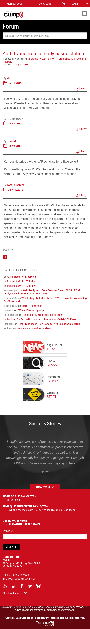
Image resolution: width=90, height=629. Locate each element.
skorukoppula (11, 290)
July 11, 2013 (22, 64)
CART (75, 3)
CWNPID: (8, 531)
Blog (5, 593)
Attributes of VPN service (21, 276)
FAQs (25, 593)
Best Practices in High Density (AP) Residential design (49, 324)
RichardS (9, 324)
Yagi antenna (12, 499)
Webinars (15, 593)
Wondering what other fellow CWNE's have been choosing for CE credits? (45, 299)
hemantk (9, 310)
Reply (84, 88)
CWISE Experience (31, 305)
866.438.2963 (21, 575)
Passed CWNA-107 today (21, 281)
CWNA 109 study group (31, 310)
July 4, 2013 (15, 83)
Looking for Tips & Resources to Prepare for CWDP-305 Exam (41, 319)
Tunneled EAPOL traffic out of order (42, 314)
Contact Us (45, 3)
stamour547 (10, 298)
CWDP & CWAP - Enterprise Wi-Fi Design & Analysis (44, 60)
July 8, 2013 (15, 123)
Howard (11, 141)
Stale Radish (11, 314)
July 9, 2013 (15, 146)
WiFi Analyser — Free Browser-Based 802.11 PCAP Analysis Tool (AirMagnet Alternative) (42, 291)
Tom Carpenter (15, 185)
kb (8, 78)
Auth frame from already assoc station (43, 53)
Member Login (15, 3)
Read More (43, 486)
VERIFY (10, 547)
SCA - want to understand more (35, 328)
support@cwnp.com (24, 578)
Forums (33, 58)
